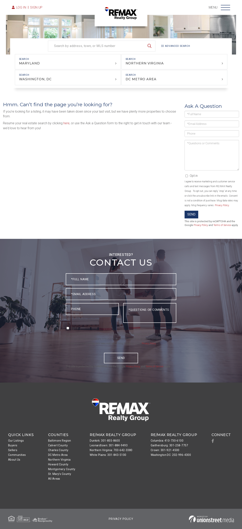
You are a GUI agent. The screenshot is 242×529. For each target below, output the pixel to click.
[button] (149, 46)
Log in (21, 7)
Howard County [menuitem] (58, 464)
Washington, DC (35, 79)
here (66, 123)
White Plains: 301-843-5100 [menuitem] (108, 454)
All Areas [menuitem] (54, 478)
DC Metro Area (141, 79)
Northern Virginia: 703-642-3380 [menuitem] (111, 450)
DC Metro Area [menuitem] (58, 454)
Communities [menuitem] (17, 454)
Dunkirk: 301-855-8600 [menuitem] (105, 440)
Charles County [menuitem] (58, 450)
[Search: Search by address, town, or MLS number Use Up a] (101, 46)
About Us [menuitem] (14, 459)
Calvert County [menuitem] (58, 445)
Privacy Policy (222, 205)
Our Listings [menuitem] (16, 440)
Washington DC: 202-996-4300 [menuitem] (171, 454)
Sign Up (36, 7)
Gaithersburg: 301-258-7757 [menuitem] (169, 445)
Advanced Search (177, 46)
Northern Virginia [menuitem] (59, 459)
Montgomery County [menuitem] (61, 469)
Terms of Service (222, 225)
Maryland (29, 63)
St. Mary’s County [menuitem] (59, 473)
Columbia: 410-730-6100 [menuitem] (167, 440)
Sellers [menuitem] (12, 450)
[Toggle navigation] (225, 7)
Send (191, 214)
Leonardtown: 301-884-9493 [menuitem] (109, 445)
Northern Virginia (145, 63)
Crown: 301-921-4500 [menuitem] (165, 450)
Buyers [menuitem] (12, 445)
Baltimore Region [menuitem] (59, 440)
